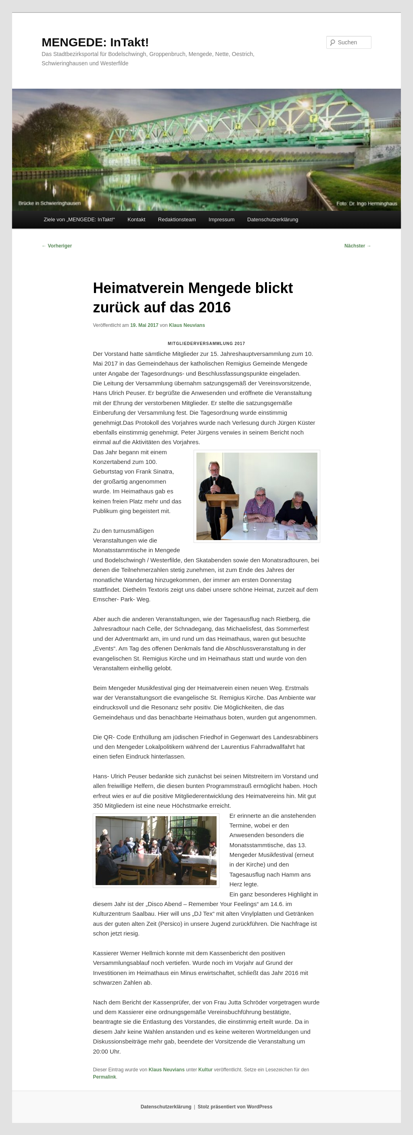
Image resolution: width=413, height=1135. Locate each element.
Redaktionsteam (177, 219)
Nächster (357, 246)
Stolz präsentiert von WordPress (235, 1107)
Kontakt (136, 219)
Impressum (221, 219)
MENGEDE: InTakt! (95, 42)
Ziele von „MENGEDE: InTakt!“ (79, 219)
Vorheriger (57, 246)
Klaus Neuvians (187, 325)
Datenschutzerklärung (272, 219)
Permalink (104, 1077)
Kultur (205, 1070)
